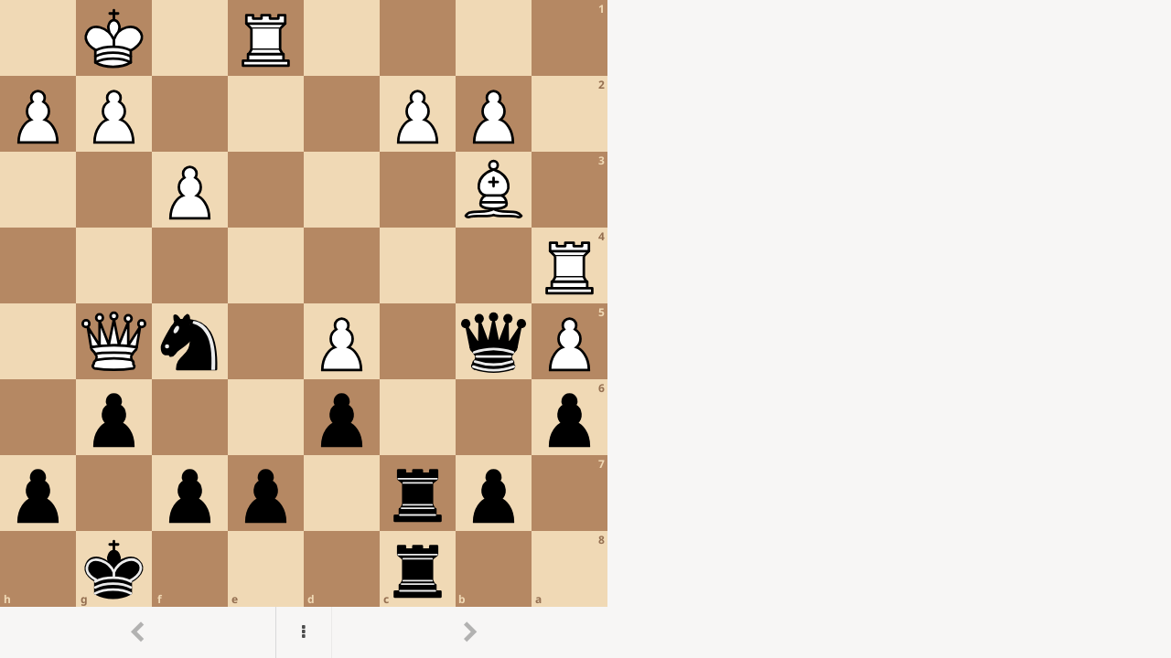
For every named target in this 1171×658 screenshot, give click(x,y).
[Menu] (303, 632)
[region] (585, 329)
